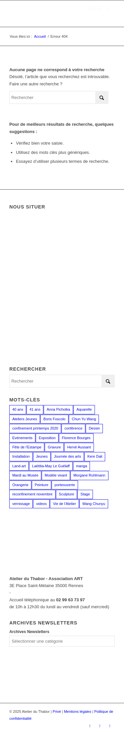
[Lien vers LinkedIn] (110, 726)
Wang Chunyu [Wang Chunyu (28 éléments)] (93, 504)
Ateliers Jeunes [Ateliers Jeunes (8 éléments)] (24, 419)
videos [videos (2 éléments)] (41, 504)
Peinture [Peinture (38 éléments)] (41, 485)
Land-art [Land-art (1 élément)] (19, 466)
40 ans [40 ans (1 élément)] (17, 409)
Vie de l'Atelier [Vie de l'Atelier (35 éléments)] (64, 504)
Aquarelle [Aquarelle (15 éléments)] (84, 409)
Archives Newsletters (29, 631)
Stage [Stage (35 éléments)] (85, 494)
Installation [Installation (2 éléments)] (21, 456)
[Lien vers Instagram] (100, 726)
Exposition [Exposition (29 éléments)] (47, 438)
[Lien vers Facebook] (90, 726)
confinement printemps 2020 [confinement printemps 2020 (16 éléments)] (35, 428)
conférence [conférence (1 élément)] (73, 428)
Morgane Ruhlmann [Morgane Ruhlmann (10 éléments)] (89, 475)
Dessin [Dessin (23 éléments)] (94, 428)
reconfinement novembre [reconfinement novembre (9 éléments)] (32, 494)
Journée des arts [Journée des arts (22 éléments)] (67, 456)
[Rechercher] (58, 97)
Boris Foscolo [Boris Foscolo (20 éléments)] (54, 419)
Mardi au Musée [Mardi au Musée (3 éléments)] (25, 475)
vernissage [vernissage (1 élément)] (21, 504)
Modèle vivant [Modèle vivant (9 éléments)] (56, 475)
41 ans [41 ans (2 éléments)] (34, 409)
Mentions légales (77, 711)
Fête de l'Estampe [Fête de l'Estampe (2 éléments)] (26, 447)
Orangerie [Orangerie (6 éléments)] (20, 485)
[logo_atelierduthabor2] (51, 13)
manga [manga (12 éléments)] (81, 466)
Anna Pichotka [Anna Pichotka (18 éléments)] (58, 409)
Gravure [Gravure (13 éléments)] (54, 447)
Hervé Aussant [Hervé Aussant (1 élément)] (79, 447)
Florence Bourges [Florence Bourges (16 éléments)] (76, 438)
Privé (57, 711)
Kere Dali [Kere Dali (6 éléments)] (94, 456)
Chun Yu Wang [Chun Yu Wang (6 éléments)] (84, 419)
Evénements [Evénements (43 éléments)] (22, 438)
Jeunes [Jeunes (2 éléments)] (42, 456)
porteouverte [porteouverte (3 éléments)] (65, 485)
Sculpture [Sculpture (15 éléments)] (66, 494)
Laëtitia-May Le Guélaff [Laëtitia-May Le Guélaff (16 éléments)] (51, 466)
